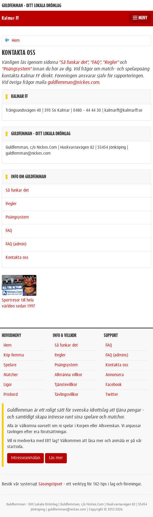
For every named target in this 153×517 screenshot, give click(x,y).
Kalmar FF (10, 18)
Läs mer (56, 458)
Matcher (11, 375)
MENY (140, 18)
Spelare (10, 365)
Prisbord (11, 395)
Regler (11, 204)
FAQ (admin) (16, 244)
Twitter (112, 395)
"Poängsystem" (17, 69)
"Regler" (111, 62)
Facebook (114, 385)
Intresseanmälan (25, 458)
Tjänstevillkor (66, 385)
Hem (12, 40)
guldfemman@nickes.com (73, 82)
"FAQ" (95, 62)
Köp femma (14, 355)
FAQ (9, 231)
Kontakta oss (17, 258)
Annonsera (115, 375)
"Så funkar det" (73, 62)
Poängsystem (17, 217)
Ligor (8, 385)
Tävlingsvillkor (66, 395)
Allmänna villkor (68, 375)
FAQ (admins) (117, 355)
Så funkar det (17, 190)
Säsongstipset (50, 484)
